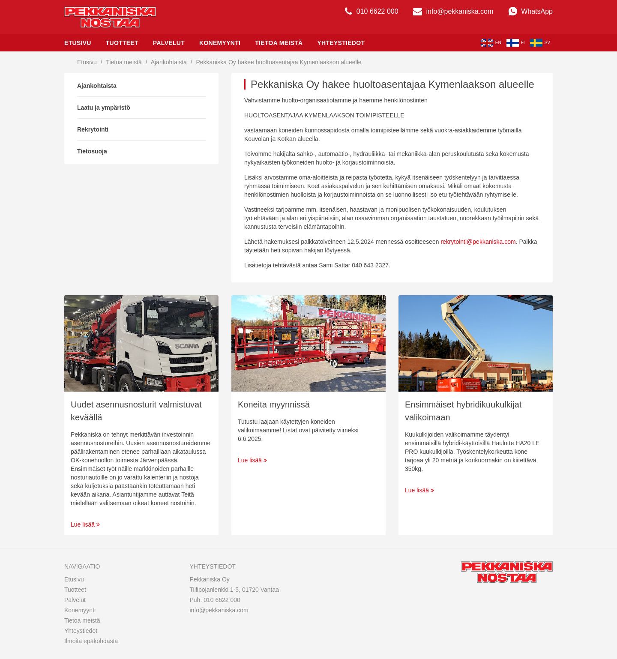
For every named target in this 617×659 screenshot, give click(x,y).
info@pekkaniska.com (453, 11)
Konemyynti (219, 42)
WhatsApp (530, 11)
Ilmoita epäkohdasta (91, 641)
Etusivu (77, 42)
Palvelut (169, 42)
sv (540, 43)
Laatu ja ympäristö (103, 107)
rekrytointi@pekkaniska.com (477, 241)
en (491, 43)
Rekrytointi (92, 129)
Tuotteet (122, 42)
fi (515, 43)
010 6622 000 (371, 11)
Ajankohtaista (169, 62)
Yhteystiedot (341, 42)
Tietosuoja (92, 151)
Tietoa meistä (279, 42)
